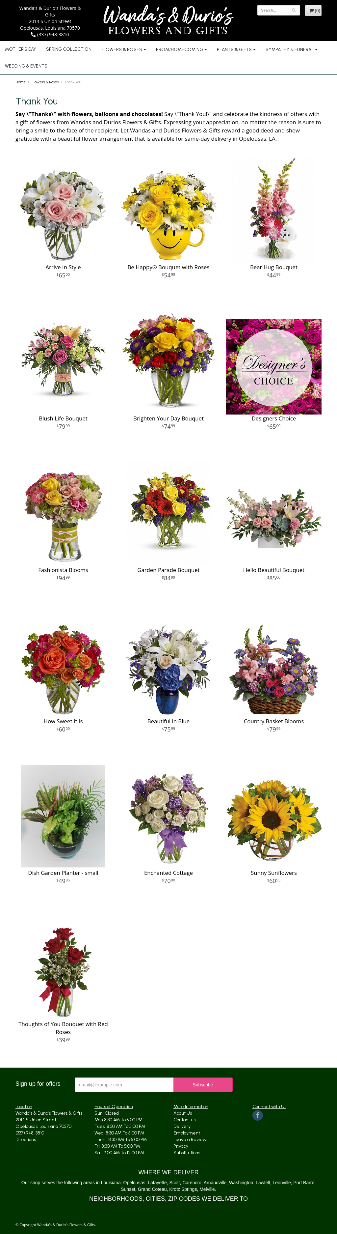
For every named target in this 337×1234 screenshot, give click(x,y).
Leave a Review (189, 1139)
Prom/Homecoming (179, 49)
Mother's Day (20, 49)
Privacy (180, 1146)
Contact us (184, 1120)
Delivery (182, 1126)
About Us (182, 1113)
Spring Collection (68, 49)
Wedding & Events (26, 66)
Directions (25, 1139)
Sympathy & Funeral (290, 49)
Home (20, 82)
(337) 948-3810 (50, 34)
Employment (186, 1133)
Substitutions (186, 1153)
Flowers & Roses (121, 49)
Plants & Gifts (234, 49)
